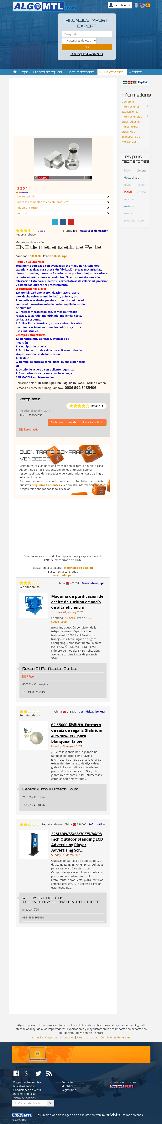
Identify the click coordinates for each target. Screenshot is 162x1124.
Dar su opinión (26, 196)
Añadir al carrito (27, 207)
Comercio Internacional (130, 104)
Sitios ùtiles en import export (131, 124)
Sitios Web (128, 131)
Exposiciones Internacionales (132, 114)
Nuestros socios (87, 1037)
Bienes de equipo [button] (48, 72)
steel (141, 220)
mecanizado (59, 575)
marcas (129, 213)
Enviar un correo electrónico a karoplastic (77, 422)
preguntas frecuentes (46, 485)
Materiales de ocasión (94, 230)
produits (129, 220)
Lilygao (31, 676)
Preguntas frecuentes (27, 1082)
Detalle (41, 230)
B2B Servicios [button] (112, 72)
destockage (131, 177)
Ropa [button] (24, 72)
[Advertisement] (63, 109)
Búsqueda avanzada (87, 54)
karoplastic (30, 399)
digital (128, 185)
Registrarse (68, 1090)
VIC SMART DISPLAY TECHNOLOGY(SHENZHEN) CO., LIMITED (61, 900)
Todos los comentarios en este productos (43, 202)
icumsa (141, 192)
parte (71, 575)
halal (128, 192)
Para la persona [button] (81, 72)
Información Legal (24, 1094)
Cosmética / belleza (92, 711)
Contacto (67, 1082)
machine (129, 199)
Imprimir (22, 213)
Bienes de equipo (93, 583)
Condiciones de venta (27, 1090)
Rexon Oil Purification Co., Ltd (49, 668)
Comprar (67, 1037)
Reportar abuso (26, 234)
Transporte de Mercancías (131, 139)
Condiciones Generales (115, 1037)
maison (129, 206)
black (127, 170)
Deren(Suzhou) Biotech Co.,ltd (50, 789)
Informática (97, 824)
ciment (141, 170)
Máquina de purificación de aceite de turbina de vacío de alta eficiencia (77, 602)
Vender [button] (136, 72)
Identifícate (68, 1086)
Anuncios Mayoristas (45, 1037)
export (142, 185)
